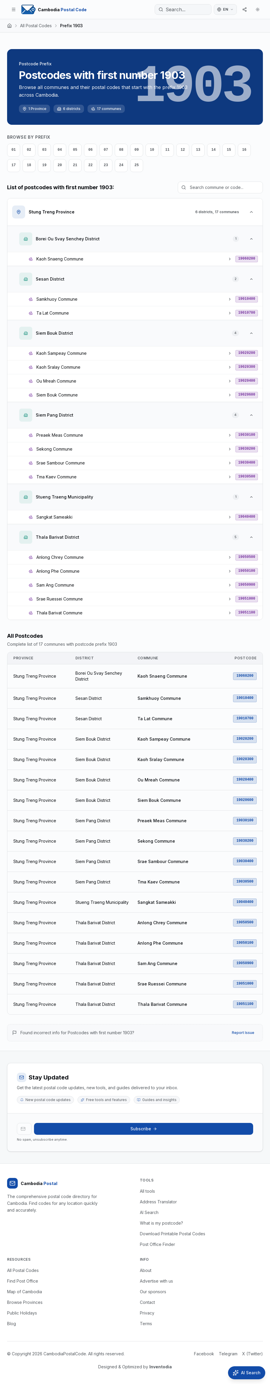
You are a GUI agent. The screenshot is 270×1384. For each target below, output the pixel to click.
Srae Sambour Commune (163, 861)
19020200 (246, 353)
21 (75, 165)
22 (90, 165)
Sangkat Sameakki (157, 902)
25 (137, 165)
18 (29, 165)
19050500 (246, 557)
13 (198, 150)
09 (137, 150)
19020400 (246, 381)
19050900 (246, 585)
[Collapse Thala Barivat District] (251, 537)
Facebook (204, 1353)
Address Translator (158, 1201)
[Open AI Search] (246, 1372)
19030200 (246, 449)
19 (44, 165)
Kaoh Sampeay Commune (164, 739)
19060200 (246, 259)
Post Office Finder (157, 1244)
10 (152, 150)
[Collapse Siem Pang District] (251, 415)
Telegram (228, 1353)
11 (167, 150)
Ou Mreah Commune (159, 779)
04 (60, 150)
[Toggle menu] (13, 9)
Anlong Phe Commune (160, 943)
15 (229, 150)
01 (14, 150)
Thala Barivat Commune (162, 1004)
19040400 (246, 517)
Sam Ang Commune (157, 963)
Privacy (147, 1312)
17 (14, 165)
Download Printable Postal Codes (172, 1233)
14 (213, 150)
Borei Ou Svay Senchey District (98, 676)
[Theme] (257, 9)
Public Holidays (22, 1312)
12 (183, 150)
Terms (146, 1323)
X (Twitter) (252, 1353)
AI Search (149, 1212)
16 (244, 150)
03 (44, 150)
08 (121, 150)
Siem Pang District (92, 820)
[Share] (244, 9)
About (145, 1270)
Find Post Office (22, 1280)
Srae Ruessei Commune (162, 983)
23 (106, 165)
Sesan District (88, 698)
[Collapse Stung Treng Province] (251, 212)
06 (90, 150)
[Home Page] (54, 9)
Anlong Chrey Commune (162, 922)
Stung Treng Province (34, 676)
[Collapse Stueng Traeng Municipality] (251, 497)
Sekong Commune (156, 841)
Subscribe (143, 1128)
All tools (147, 1191)
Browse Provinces (25, 1302)
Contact (147, 1302)
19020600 (246, 395)
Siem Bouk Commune (159, 800)
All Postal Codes (36, 25)
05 (75, 150)
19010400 (246, 299)
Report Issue (243, 1032)
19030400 (246, 463)
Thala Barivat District (95, 922)
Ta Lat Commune (155, 718)
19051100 (246, 613)
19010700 (246, 313)
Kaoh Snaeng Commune (162, 676)
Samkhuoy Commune (159, 698)
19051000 (246, 599)
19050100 (246, 571)
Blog (11, 1323)
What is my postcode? (161, 1223)
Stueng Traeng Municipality (102, 902)
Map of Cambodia (24, 1291)
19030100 (246, 435)
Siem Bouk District (92, 739)
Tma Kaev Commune (159, 881)
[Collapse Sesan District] (251, 279)
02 (29, 150)
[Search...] (183, 9)
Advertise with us (156, 1280)
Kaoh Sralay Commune (161, 759)
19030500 (246, 477)
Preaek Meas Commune (162, 820)
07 (106, 150)
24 (121, 165)
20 (60, 165)
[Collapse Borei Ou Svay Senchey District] (251, 238)
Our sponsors (153, 1291)
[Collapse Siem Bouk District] (251, 333)
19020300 (246, 367)
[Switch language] (225, 9)
